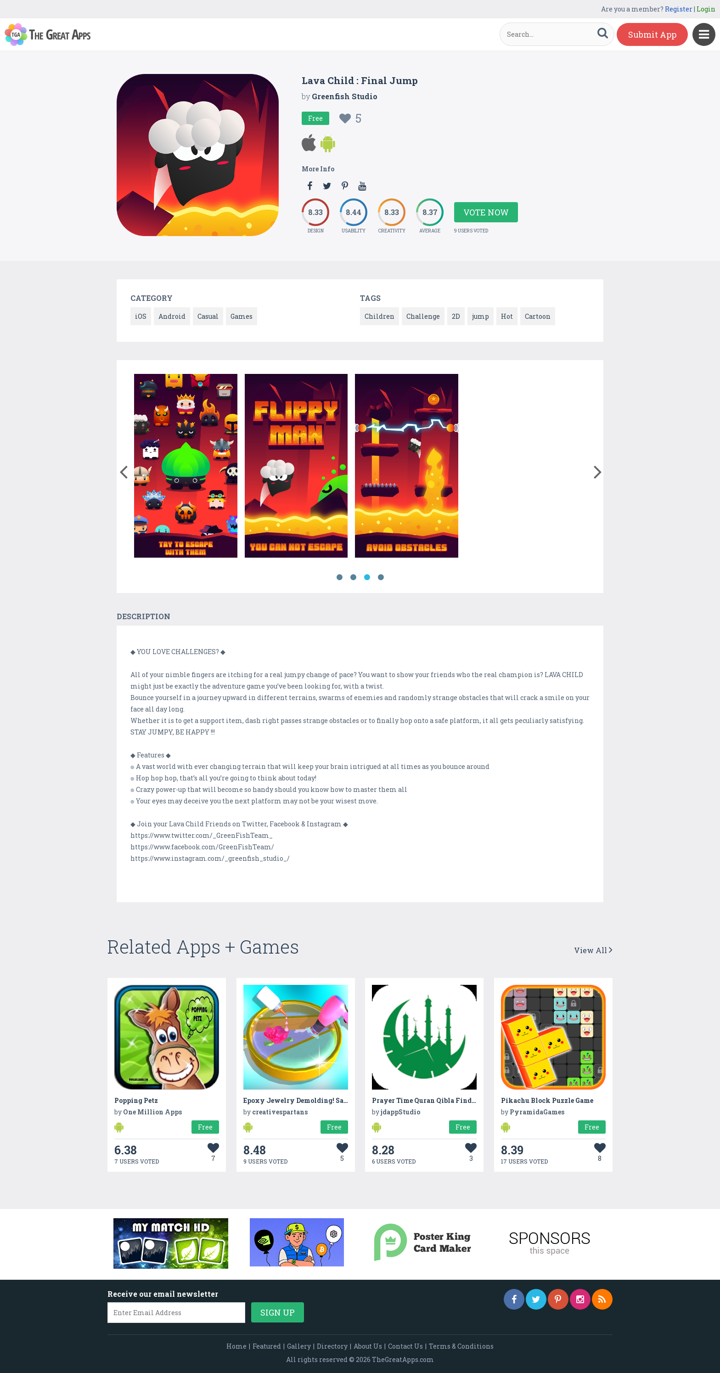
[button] (123, 469)
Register (678, 9)
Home (236, 1346)
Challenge (423, 316)
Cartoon (538, 316)
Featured (267, 1346)
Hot (507, 316)
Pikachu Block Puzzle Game (547, 1100)
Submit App (652, 34)
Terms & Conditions (461, 1346)
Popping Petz (136, 1100)
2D (456, 316)
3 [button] (366, 577)
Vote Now (486, 212)
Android (172, 316)
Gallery (299, 1346)
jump (480, 316)
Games (242, 316)
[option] (185, 467)
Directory (332, 1346)
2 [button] (353, 577)
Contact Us (405, 1346)
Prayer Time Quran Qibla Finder (425, 1100)
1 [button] (339, 577)
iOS (140, 316)
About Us (368, 1346)
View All (593, 950)
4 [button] (380, 577)
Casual (208, 316)
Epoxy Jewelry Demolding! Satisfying (307, 1100)
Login (706, 9)
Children (379, 316)
